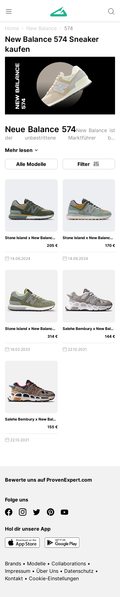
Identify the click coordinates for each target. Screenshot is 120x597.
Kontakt (14, 578)
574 (68, 28)
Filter (89, 164)
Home (12, 28)
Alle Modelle (31, 164)
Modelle (36, 563)
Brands (13, 563)
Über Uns (47, 571)
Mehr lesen (22, 150)
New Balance (41, 28)
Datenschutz (79, 571)
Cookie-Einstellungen (54, 578)
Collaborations (68, 563)
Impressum (17, 571)
